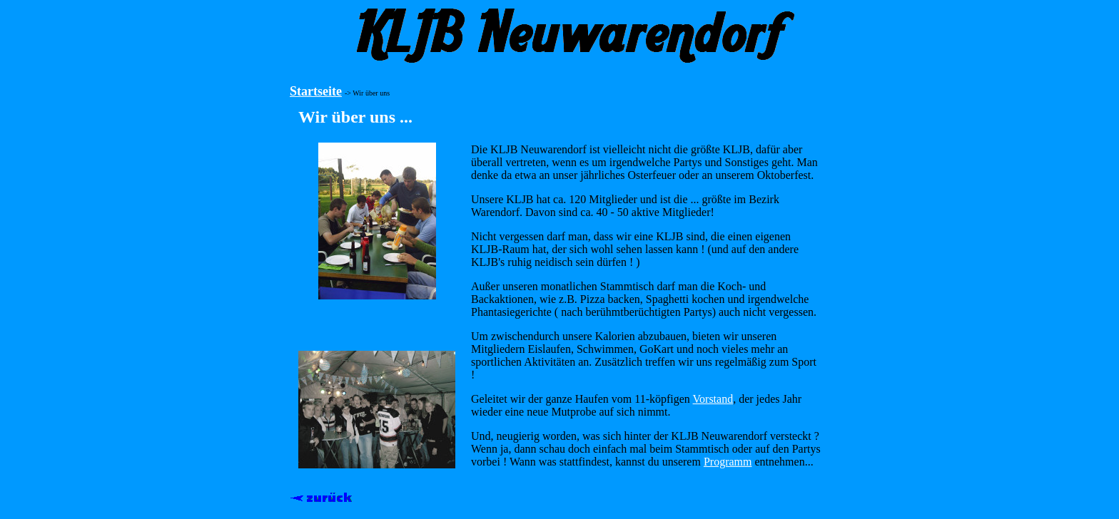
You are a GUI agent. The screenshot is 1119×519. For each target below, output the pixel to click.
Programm (728, 462)
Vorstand (713, 399)
